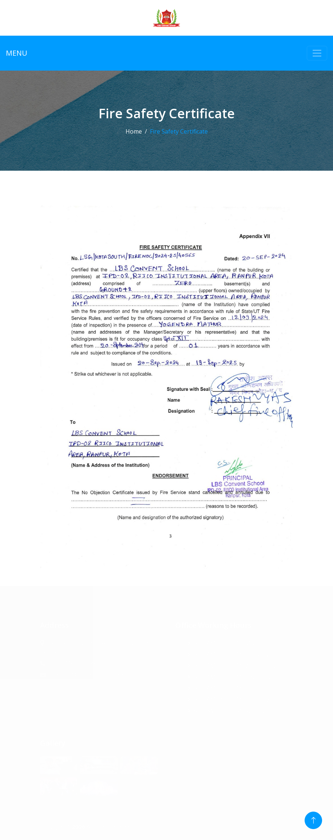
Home (134, 131)
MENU (16, 53)
